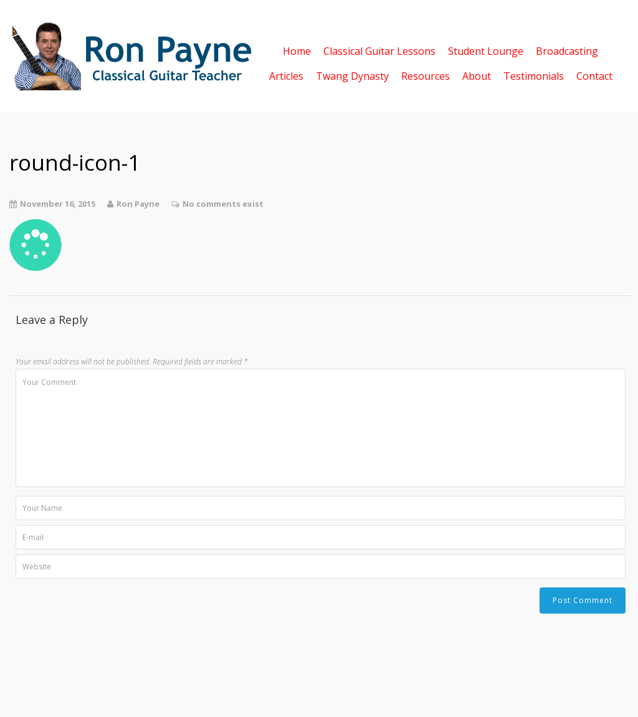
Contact (594, 75)
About (476, 75)
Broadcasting (567, 50)
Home (297, 50)
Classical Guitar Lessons (379, 50)
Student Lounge (485, 50)
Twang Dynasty (352, 75)
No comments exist (223, 203)
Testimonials (533, 75)
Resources (425, 75)
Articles (286, 75)
